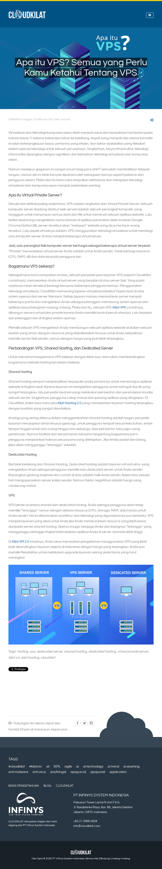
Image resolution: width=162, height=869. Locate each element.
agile (68, 766)
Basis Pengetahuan (23, 785)
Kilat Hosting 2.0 (69, 403)
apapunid (97, 772)
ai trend (113, 766)
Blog (47, 785)
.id (47, 766)
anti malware (18, 772)
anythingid (58, 772)
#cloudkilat (16, 766)
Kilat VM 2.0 (20, 541)
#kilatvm (35, 766)
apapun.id (78, 772)
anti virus (39, 772)
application (118, 772)
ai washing (131, 766)
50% (57, 766)
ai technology (93, 766)
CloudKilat (64, 785)
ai (77, 766)
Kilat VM (119, 307)
